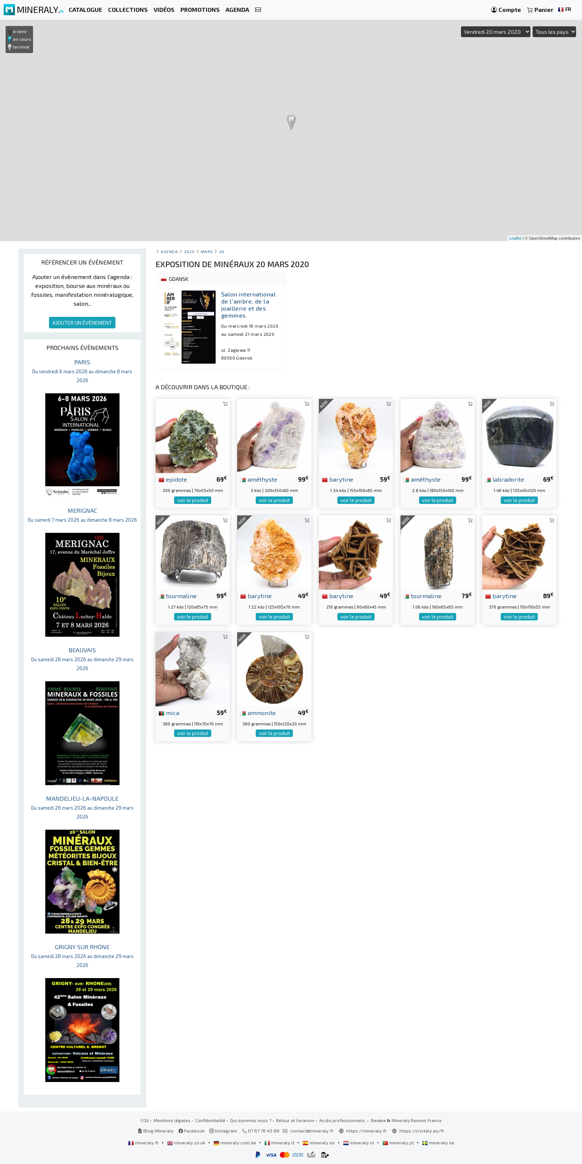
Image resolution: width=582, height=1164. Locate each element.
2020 (189, 251)
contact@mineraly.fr (312, 1130)
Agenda (169, 251)
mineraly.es (319, 1142)
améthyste (258, 479)
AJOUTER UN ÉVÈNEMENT (82, 322)
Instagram (223, 1130)
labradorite (504, 479)
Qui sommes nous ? (250, 1120)
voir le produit (192, 500)
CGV (145, 1120)
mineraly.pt (398, 1142)
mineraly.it (279, 1142)
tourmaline (177, 595)
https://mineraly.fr (366, 1130)
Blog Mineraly (156, 1130)
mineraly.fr (144, 1142)
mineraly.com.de (235, 1142)
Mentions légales (172, 1120)
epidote (172, 479)
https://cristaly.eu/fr (421, 1130)
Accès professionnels (342, 1120)
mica (168, 712)
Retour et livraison (295, 1120)
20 (222, 251)
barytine (337, 479)
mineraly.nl (359, 1142)
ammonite (258, 712)
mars (207, 251)
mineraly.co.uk (186, 1142)
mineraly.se (438, 1142)
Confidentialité (210, 1120)
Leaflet (515, 238)
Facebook (192, 1130)
